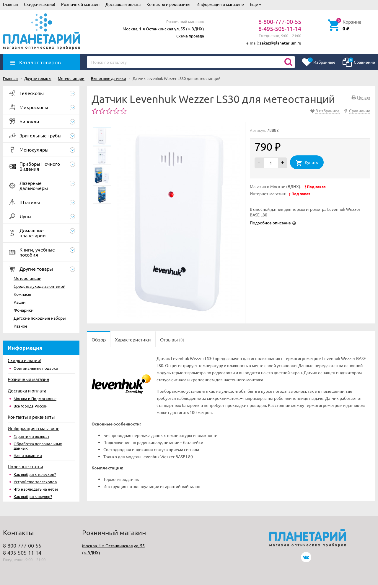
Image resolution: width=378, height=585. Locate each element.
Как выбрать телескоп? (35, 474)
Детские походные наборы (40, 318)
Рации (19, 302)
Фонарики (23, 310)
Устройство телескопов (35, 481)
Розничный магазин (80, 4)
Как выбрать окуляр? (33, 496)
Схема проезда (190, 35)
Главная (10, 4)
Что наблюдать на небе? (36, 489)
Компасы (22, 294)
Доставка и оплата (123, 4)
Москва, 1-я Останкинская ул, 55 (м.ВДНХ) (163, 28)
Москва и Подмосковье (35, 398)
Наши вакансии (28, 455)
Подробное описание (270, 222)
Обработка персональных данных (38, 446)
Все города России (31, 405)
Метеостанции (27, 278)
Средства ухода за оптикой (39, 286)
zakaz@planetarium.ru (280, 42)
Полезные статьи (25, 466)
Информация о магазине (220, 4)
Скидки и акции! (39, 4)
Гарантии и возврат (31, 436)
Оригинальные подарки (36, 368)
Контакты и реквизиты (168, 4)
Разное (20, 325)
